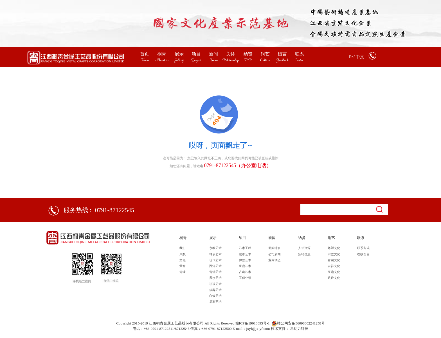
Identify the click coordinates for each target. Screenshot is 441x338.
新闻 (213, 54)
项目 (196, 54)
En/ (352, 57)
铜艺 (265, 54)
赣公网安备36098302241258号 (298, 323)
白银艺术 (215, 295)
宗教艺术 (215, 248)
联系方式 (363, 248)
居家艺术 (215, 301)
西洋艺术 (215, 266)
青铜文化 (334, 260)
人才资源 (304, 248)
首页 (144, 54)
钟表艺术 (215, 254)
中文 (360, 57)
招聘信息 (304, 254)
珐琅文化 (334, 277)
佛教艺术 (245, 260)
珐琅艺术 (215, 284)
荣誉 (182, 266)
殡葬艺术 (215, 290)
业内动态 (274, 260)
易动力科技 (299, 328)
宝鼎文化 (334, 272)
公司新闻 (274, 254)
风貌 (182, 254)
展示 (179, 54)
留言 (282, 54)
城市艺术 (245, 254)
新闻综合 (274, 248)
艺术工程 (245, 248)
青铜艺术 (215, 272)
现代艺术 (215, 260)
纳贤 (248, 54)
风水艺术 (215, 277)
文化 (182, 260)
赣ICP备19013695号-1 (252, 323)
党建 (182, 272)
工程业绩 (245, 277)
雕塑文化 (334, 248)
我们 (182, 248)
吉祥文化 (334, 266)
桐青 (161, 54)
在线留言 (363, 254)
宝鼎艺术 (245, 266)
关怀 (230, 54)
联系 (299, 54)
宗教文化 (334, 254)
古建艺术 (245, 272)
